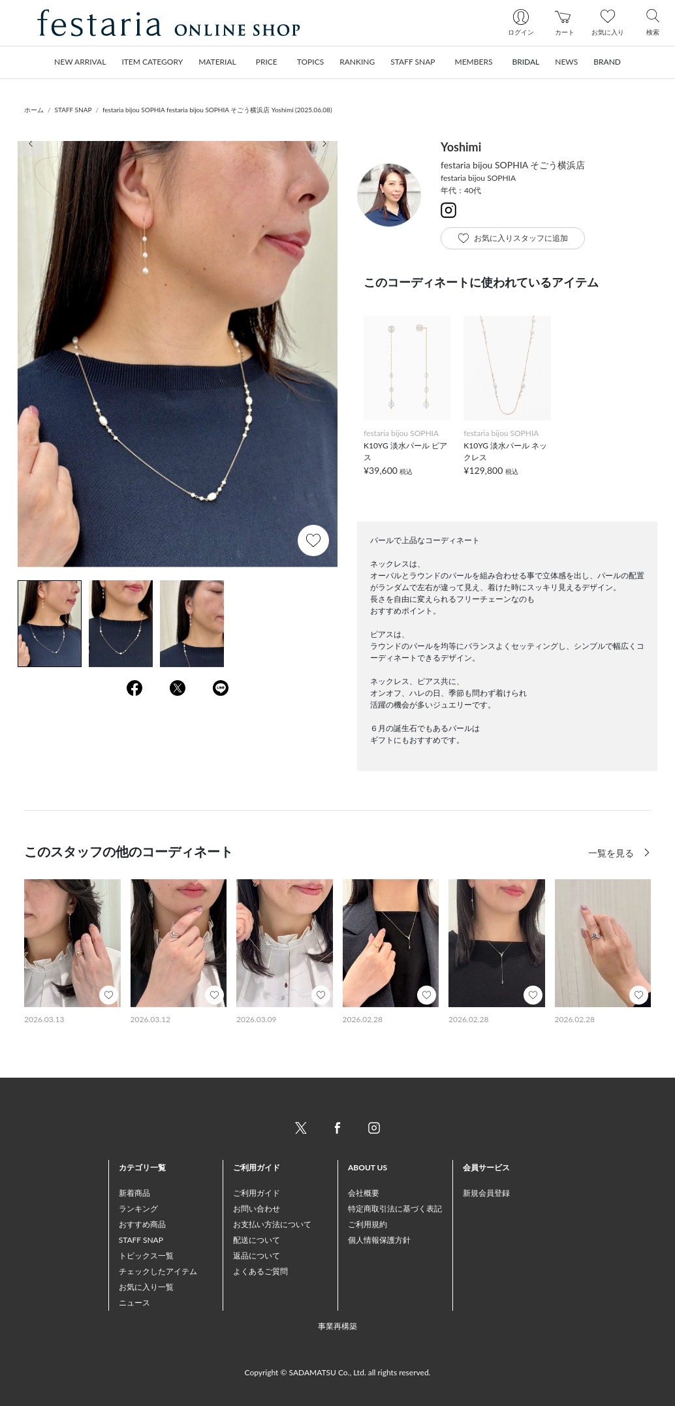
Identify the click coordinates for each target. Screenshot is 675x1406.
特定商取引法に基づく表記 (395, 1208)
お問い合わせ (256, 1208)
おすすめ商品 (142, 1224)
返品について (256, 1255)
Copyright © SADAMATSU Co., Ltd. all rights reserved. (338, 1372)
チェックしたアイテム (158, 1271)
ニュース (134, 1302)
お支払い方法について (272, 1224)
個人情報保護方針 (379, 1240)
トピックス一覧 (146, 1255)
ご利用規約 (367, 1224)
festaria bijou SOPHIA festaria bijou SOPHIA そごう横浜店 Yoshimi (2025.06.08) (217, 110)
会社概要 (363, 1193)
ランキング (138, 1208)
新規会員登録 (486, 1193)
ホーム (34, 110)
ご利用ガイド (256, 1193)
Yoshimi (461, 147)
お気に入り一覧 (146, 1287)
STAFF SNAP (73, 110)
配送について (256, 1240)
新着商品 (134, 1193)
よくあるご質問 (260, 1271)
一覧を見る (612, 852)
